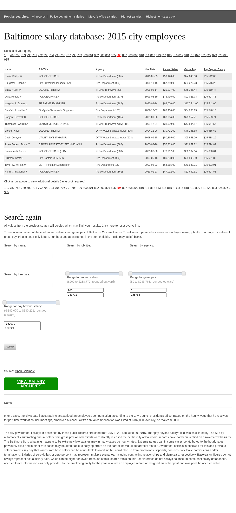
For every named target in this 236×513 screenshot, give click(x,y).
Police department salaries (67, 16)
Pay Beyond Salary (214, 69)
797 (68, 55)
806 (119, 55)
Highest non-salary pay (161, 16)
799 (79, 55)
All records (39, 16)
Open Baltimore (25, 371)
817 (180, 55)
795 (57, 55)
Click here (108, 225)
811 (147, 55)
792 (40, 55)
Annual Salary (170, 69)
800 (85, 55)
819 (192, 55)
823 (214, 55)
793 (46, 55)
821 (203, 55)
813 (158, 55)
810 (141, 55)
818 (186, 55)
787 (12, 55)
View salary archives (31, 383)
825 (225, 55)
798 (74, 55)
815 (169, 55)
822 (208, 55)
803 (102, 55)
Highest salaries (131, 16)
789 (23, 55)
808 (130, 55)
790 (29, 55)
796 (62, 55)
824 (220, 55)
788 (17, 55)
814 (164, 55)
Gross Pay (190, 69)
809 (135, 55)
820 (197, 55)
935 (6, 59)
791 (34, 55)
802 (96, 55)
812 (152, 55)
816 (175, 55)
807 (124, 55)
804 (107, 55)
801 (90, 55)
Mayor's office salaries (102, 16)
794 (51, 55)
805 (113, 55)
